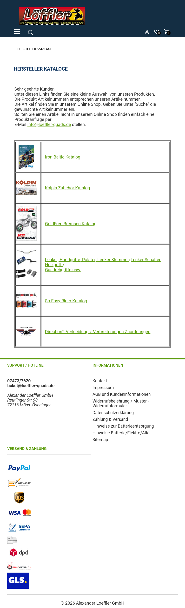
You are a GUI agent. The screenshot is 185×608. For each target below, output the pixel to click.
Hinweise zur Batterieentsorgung (123, 426)
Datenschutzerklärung (113, 412)
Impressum (103, 387)
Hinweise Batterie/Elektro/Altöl (121, 432)
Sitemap (100, 439)
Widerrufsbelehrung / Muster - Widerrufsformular (120, 403)
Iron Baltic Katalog (62, 156)
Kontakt (99, 380)
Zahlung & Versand (110, 419)
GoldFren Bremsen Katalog (71, 223)
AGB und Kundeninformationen (121, 394)
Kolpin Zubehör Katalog (67, 187)
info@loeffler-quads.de (49, 124)
